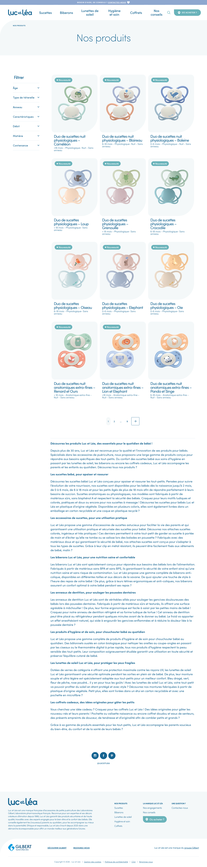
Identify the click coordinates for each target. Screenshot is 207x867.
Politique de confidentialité (116, 861)
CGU (133, 861)
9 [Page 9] (127, 421)
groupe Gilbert (191, 847)
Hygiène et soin (113, 12)
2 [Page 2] (114, 421)
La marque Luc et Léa (153, 803)
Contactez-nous (180, 808)
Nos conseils (151, 12)
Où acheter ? (187, 12)
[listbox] (103, 770)
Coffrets (133, 12)
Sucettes (49, 12)
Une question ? (179, 803)
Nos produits (120, 803)
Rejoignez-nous (81, 847)
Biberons (64, 12)
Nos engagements (152, 808)
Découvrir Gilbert (57, 847)
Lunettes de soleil (86, 12)
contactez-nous (117, 2)
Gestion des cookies (92, 861)
